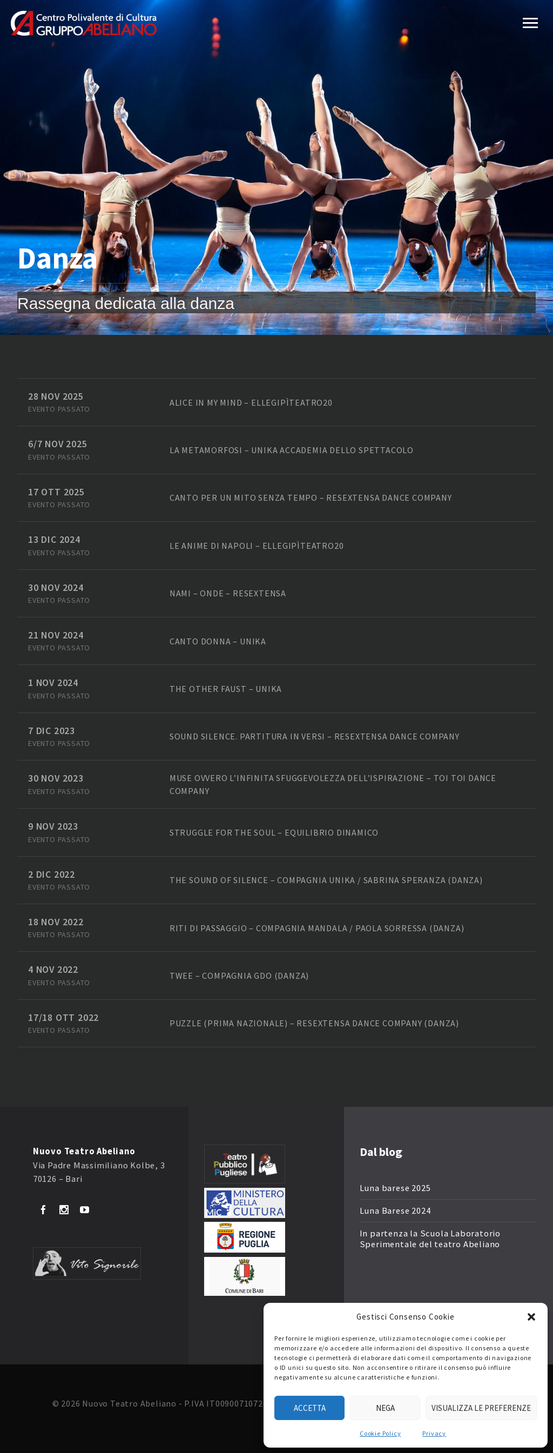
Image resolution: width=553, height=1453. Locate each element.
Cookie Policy (380, 1433)
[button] (531, 1316)
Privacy (434, 1433)
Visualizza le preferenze (481, 1408)
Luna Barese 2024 (395, 1210)
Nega (385, 1408)
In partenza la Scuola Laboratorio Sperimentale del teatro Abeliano (430, 1239)
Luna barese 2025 (395, 1188)
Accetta (310, 1408)
